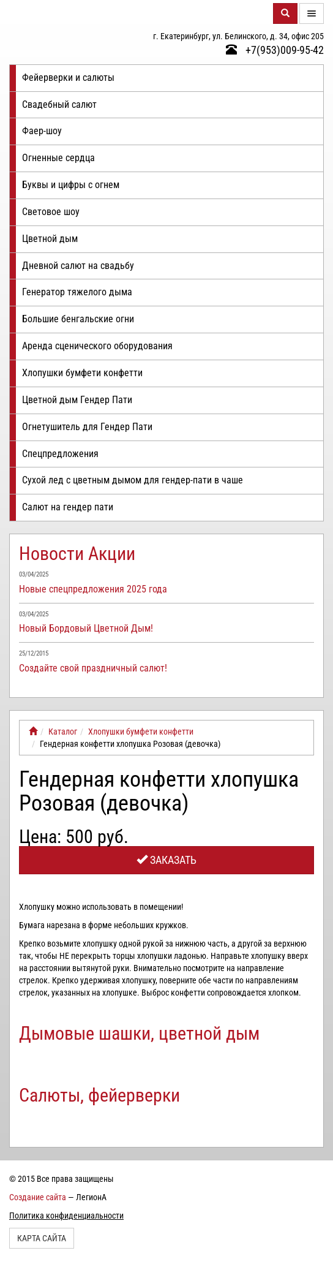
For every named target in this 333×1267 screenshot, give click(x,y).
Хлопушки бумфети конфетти (82, 373)
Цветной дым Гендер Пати (77, 400)
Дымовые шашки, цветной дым (139, 1033)
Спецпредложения (60, 454)
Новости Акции (77, 553)
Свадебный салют (59, 104)
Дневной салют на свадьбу (78, 265)
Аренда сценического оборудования (97, 346)
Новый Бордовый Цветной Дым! (86, 628)
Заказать (166, 859)
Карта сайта (41, 1238)
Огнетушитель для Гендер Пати (87, 427)
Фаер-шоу (42, 131)
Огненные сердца (58, 158)
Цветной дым (50, 238)
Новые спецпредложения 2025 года (93, 589)
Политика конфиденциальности (66, 1215)
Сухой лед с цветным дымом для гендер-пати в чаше (132, 480)
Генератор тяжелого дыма (77, 292)
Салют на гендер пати (67, 507)
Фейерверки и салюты (68, 77)
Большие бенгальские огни (78, 319)
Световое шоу (51, 211)
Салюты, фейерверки (99, 1095)
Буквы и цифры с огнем (70, 185)
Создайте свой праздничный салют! (93, 668)
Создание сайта (37, 1197)
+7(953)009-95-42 (275, 49)
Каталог (62, 731)
